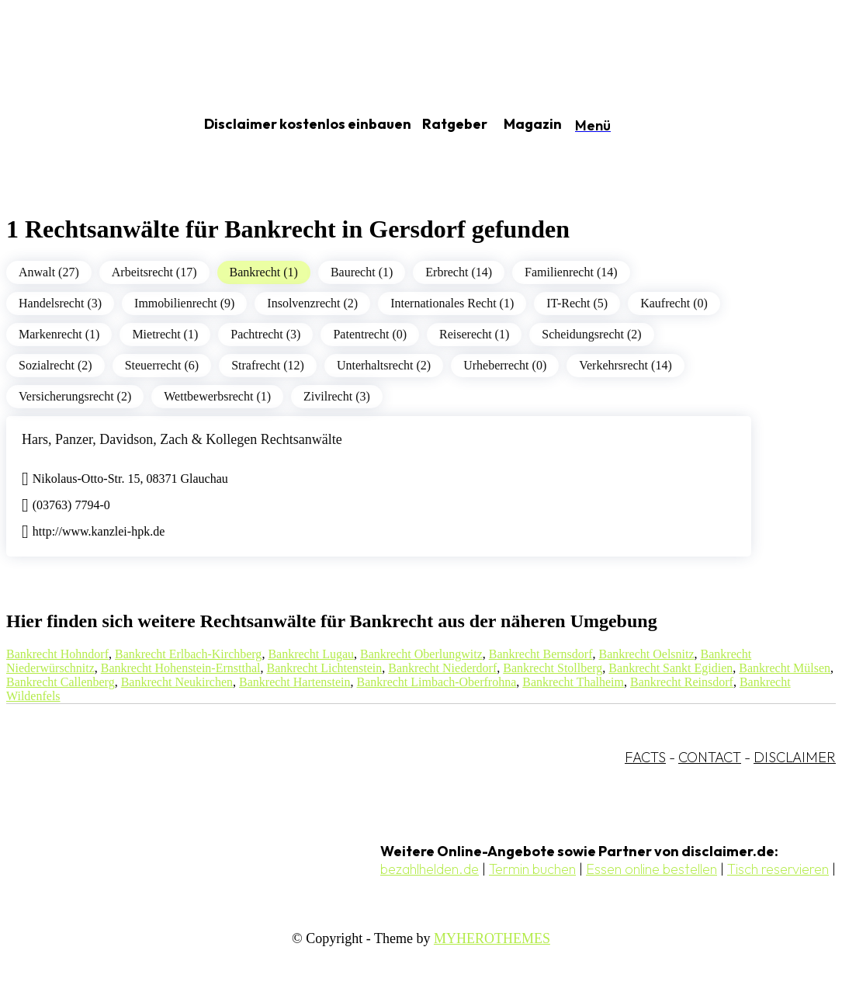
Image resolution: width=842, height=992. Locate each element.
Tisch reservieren (778, 869)
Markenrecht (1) (59, 334)
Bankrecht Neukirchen (177, 682)
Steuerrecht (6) (162, 365)
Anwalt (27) (49, 272)
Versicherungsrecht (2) (75, 396)
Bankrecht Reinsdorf (681, 682)
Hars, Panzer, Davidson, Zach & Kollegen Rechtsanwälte (182, 439)
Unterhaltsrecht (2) (384, 365)
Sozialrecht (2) (55, 365)
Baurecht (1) (362, 272)
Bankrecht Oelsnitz (646, 654)
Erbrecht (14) (458, 272)
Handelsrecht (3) (60, 303)
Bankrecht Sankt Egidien (670, 668)
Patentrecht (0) (370, 334)
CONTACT (709, 757)
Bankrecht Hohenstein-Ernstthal (181, 668)
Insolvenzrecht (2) (312, 303)
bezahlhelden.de (429, 869)
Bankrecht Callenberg (60, 682)
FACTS (645, 757)
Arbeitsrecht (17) (154, 272)
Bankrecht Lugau (311, 654)
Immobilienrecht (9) (184, 303)
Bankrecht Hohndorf (57, 654)
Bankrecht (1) (264, 272)
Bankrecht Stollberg (552, 668)
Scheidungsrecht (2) (591, 334)
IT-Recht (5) (577, 303)
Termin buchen (532, 869)
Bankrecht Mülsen (784, 668)
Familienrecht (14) (571, 272)
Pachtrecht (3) (265, 334)
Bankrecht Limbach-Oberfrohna (437, 682)
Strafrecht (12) (267, 365)
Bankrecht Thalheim (573, 682)
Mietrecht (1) (165, 334)
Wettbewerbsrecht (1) (217, 396)
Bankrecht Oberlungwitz (421, 654)
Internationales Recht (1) (452, 303)
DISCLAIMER (795, 757)
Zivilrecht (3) (336, 396)
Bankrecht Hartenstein (295, 682)
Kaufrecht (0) (674, 303)
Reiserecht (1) (474, 334)
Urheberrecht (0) (504, 365)
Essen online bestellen (651, 869)
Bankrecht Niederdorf (442, 668)
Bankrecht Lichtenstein (324, 668)
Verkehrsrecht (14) (625, 365)
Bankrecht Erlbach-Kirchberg (188, 654)
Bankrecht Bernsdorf (541, 654)
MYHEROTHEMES (492, 938)
